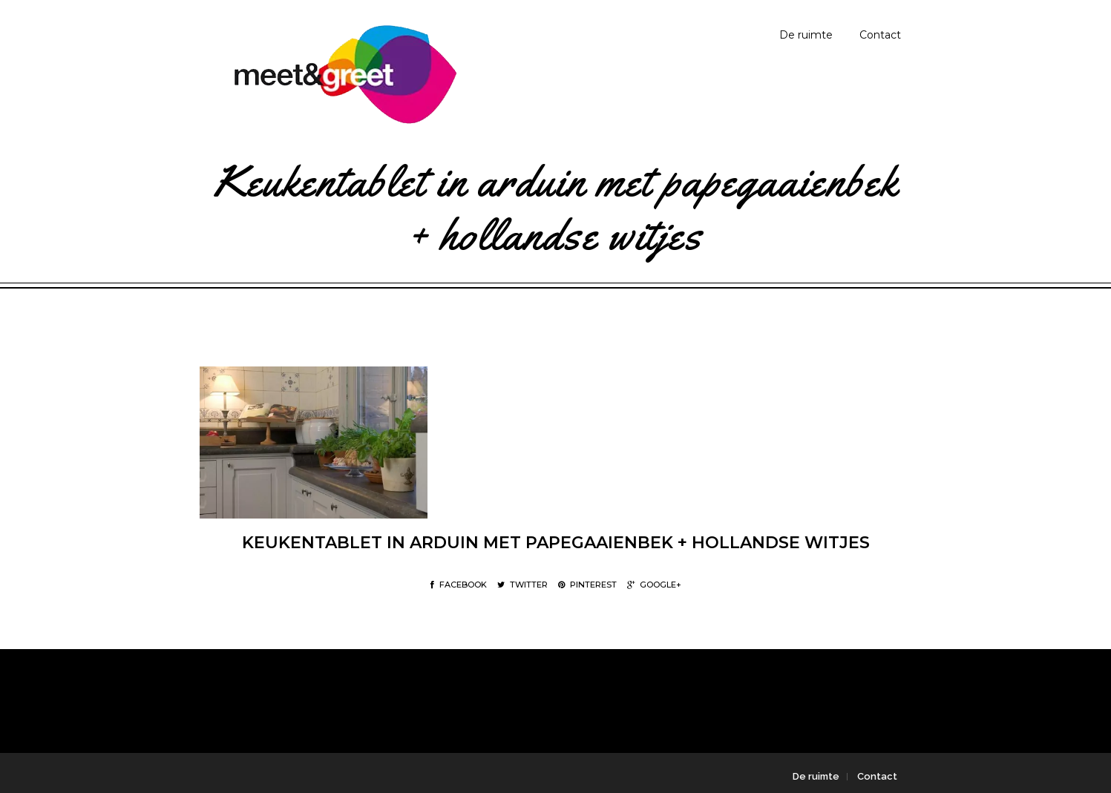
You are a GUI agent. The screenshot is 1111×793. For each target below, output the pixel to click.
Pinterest (587, 584)
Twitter (522, 584)
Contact (880, 35)
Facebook (458, 584)
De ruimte (806, 35)
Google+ (654, 584)
